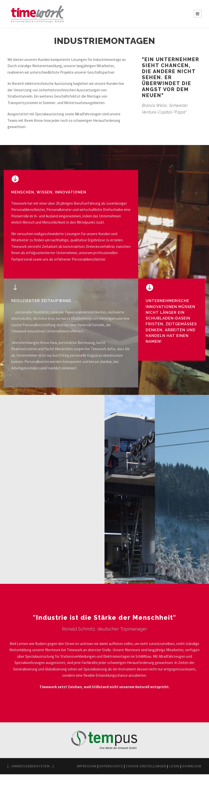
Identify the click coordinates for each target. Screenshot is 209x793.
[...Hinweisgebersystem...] (35, 779)
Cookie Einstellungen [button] (135, 785)
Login (169, 785)
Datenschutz (93, 785)
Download (190, 785)
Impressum (63, 785)
